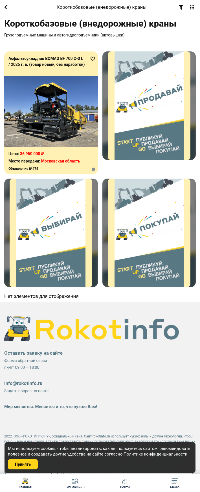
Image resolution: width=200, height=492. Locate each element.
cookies (48, 448)
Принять (23, 464)
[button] (175, 483)
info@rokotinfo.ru (23, 383)
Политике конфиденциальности (155, 454)
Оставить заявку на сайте (33, 353)
